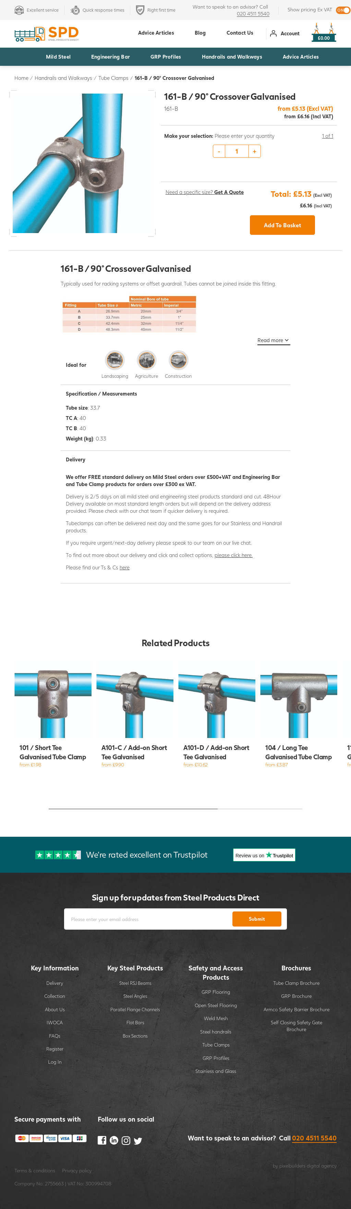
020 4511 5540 (253, 13)
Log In (55, 1062)
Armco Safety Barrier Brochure (296, 1009)
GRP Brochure (296, 996)
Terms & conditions (34, 1170)
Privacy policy (77, 1170)
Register (54, 1049)
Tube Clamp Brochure (296, 983)
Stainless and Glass (215, 1071)
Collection (54, 996)
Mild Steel (58, 56)
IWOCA (55, 1022)
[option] (249, 151)
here (125, 567)
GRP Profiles (165, 56)
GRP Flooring (216, 992)
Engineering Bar (110, 56)
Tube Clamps (113, 78)
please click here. (234, 555)
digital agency (322, 1166)
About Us (55, 1009)
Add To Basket (282, 225)
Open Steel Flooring (216, 1005)
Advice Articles (301, 56)
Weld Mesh (216, 1018)
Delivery (54, 983)
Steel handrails (215, 1032)
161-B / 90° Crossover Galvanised (174, 78)
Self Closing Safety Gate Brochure (296, 1025)
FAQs (54, 1036)
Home (21, 78)
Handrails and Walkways (232, 56)
